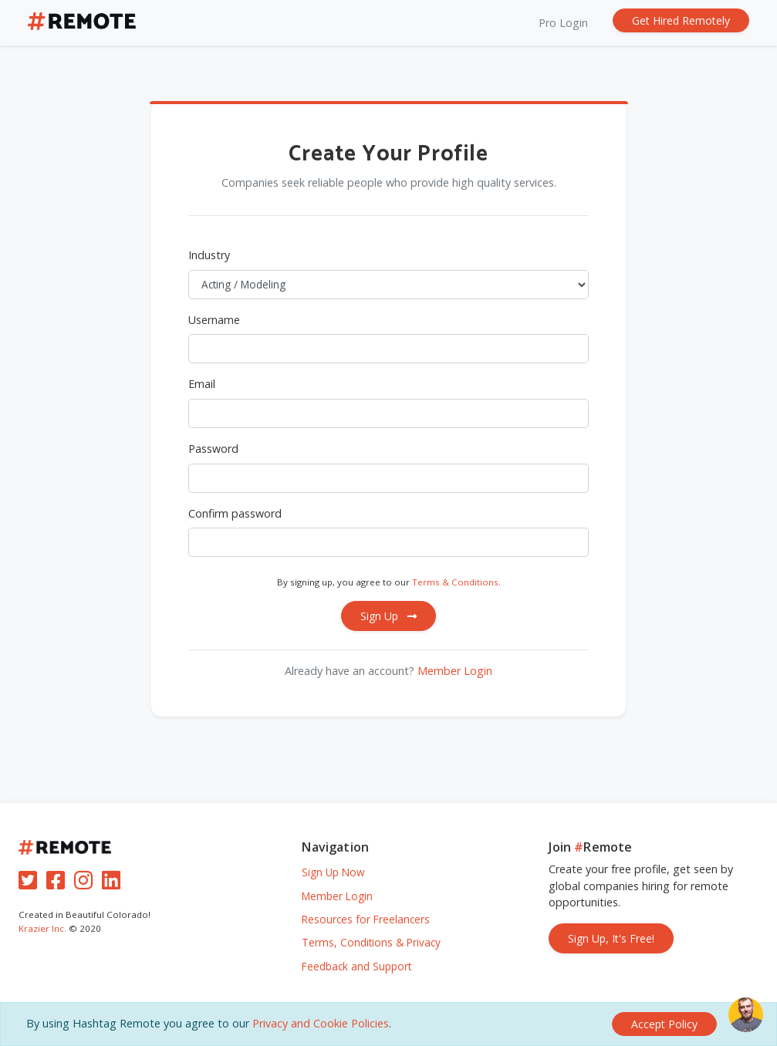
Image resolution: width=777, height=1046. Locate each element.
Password (213, 448)
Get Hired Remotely (681, 20)
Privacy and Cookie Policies (320, 1023)
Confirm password (235, 513)
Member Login (454, 670)
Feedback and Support (356, 966)
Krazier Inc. (42, 928)
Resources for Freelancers (366, 919)
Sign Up (388, 616)
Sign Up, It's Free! (611, 938)
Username (214, 319)
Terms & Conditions (455, 582)
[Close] (664, 1024)
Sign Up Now (333, 872)
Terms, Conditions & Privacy (371, 942)
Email (201, 383)
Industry (209, 255)
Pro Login (563, 22)
